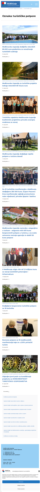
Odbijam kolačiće (21, 485)
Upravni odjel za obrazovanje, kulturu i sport (15, 414)
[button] (39, 471)
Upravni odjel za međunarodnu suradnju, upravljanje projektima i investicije (20, 431)
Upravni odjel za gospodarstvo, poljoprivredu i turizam (22, 44)
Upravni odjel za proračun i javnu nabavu (14, 401)
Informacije (4, 267)
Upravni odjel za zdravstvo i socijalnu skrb (14, 418)
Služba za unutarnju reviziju (11, 436)
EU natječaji (4, 374)
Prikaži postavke (21, 488)
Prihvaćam (21, 481)
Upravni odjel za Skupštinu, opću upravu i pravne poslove (18, 405)
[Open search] (32, 4)
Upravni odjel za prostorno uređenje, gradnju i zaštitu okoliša (19, 426)
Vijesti (33, 44)
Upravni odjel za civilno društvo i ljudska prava (15, 422)
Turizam (13, 185)
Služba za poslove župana (7, 44)
